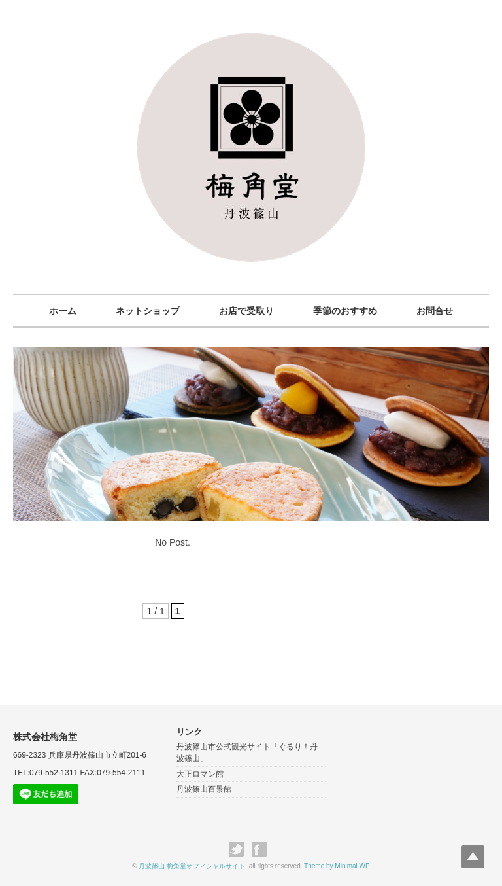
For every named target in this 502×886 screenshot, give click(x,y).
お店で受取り (246, 311)
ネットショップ (145, 311)
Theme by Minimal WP (337, 866)
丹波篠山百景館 (203, 789)
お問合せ (440, 311)
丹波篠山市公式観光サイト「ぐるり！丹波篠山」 (247, 753)
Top (471, 854)
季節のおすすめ (348, 311)
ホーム (57, 311)
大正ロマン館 (200, 774)
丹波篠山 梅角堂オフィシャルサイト (192, 866)
